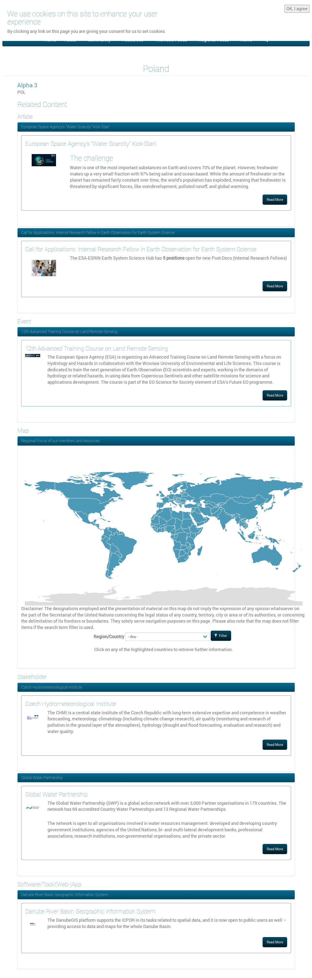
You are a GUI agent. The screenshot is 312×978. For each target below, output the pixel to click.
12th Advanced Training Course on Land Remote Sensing (69, 331)
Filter (220, 635)
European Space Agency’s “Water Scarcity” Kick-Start (65, 126)
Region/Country (109, 636)
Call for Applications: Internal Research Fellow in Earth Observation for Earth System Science (98, 232)
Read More (275, 199)
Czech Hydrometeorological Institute (51, 687)
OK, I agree (297, 7)
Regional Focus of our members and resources (60, 440)
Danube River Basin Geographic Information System (64, 894)
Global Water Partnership (42, 777)
